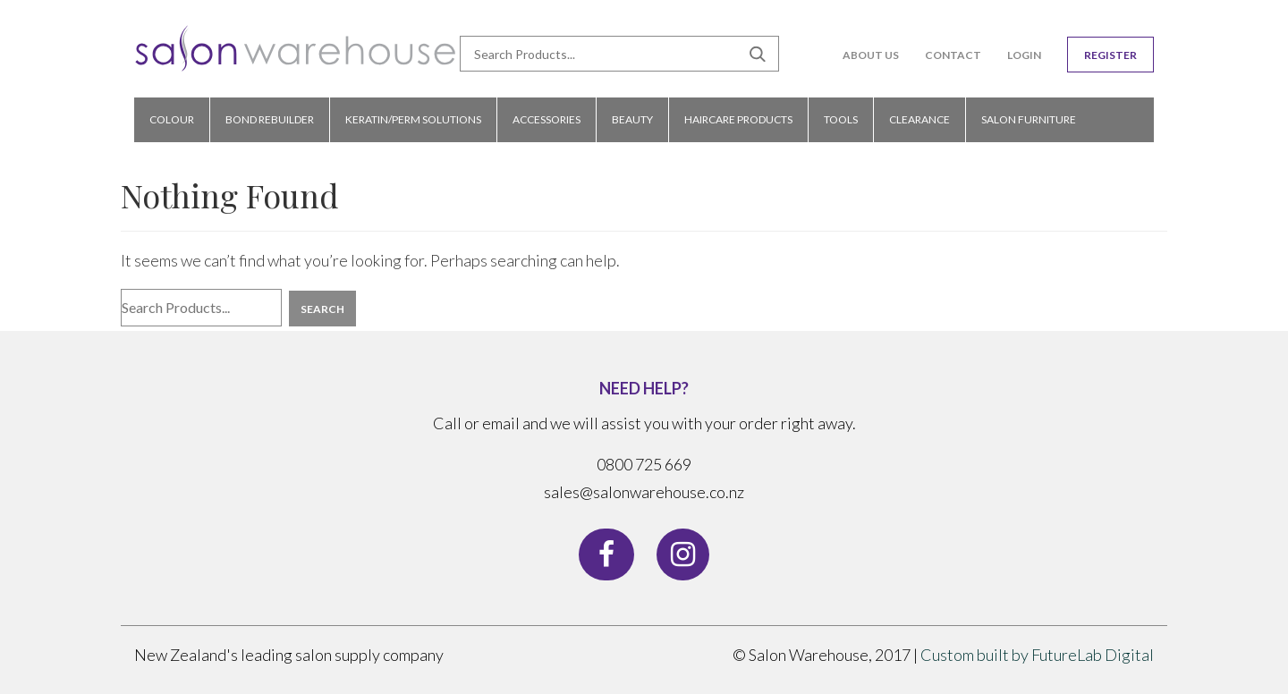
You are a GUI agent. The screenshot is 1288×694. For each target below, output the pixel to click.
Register (1110, 55)
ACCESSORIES (546, 119)
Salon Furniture (1028, 119)
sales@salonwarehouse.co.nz (644, 492)
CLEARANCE (919, 119)
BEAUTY (632, 119)
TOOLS (841, 119)
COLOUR (171, 119)
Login (1024, 55)
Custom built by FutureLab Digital (1037, 654)
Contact (953, 55)
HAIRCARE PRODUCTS (738, 119)
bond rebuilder (269, 119)
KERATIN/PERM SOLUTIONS (413, 119)
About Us (871, 55)
